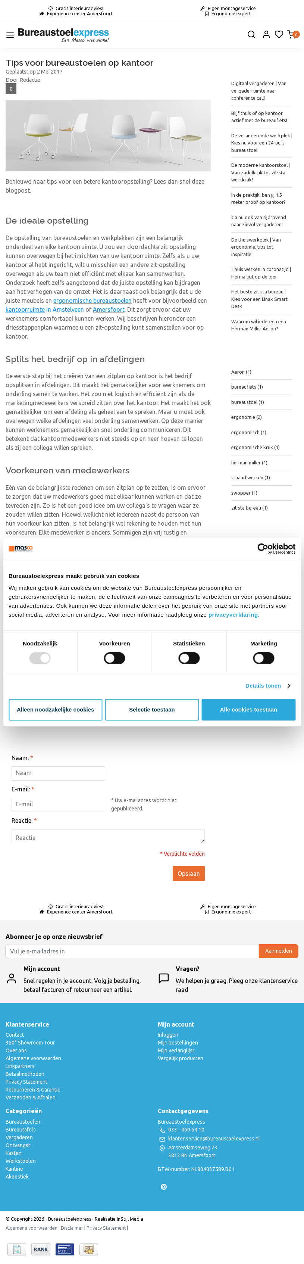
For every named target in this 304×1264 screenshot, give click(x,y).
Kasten (14, 1153)
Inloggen (168, 1035)
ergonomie (246, 417)
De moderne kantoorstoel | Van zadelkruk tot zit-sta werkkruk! (260, 172)
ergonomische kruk (255, 447)
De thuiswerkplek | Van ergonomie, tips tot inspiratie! (256, 247)
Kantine (14, 1169)
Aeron (241, 371)
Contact (15, 1035)
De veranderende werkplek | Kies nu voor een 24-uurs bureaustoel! (261, 143)
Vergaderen (19, 1137)
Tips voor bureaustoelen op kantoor (79, 62)
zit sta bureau (249, 507)
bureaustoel (247, 402)
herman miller (249, 462)
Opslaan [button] (189, 873)
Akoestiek (17, 1177)
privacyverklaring (233, 614)
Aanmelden (278, 951)
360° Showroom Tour (30, 1043)
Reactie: (24, 820)
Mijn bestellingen (178, 1043)
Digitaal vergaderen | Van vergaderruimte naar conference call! (258, 90)
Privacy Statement (26, 1082)
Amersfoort (109, 309)
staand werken (250, 477)
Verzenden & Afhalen (31, 1097)
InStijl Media (129, 1218)
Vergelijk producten (180, 1058)
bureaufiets (247, 386)
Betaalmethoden (25, 1074)
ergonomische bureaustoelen (92, 300)
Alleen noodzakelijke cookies (55, 709)
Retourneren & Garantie (33, 1090)
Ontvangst (18, 1145)
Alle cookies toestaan (248, 709)
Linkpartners (20, 1066)
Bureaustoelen (23, 1122)
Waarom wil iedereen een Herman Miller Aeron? (258, 325)
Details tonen (263, 685)
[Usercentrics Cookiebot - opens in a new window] (262, 548)
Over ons (16, 1050)
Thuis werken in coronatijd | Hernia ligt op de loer (261, 273)
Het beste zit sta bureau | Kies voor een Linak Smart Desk (259, 299)
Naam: (22, 757)
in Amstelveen (45, 309)
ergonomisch (248, 432)
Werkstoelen (21, 1161)
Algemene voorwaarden (33, 1058)
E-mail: (23, 789)
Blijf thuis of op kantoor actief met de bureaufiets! (259, 116)
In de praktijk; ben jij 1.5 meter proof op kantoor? (258, 198)
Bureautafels (21, 1130)
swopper (244, 492)
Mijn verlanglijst (176, 1050)
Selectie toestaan (152, 709)
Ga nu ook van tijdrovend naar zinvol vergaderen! (258, 221)
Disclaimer (72, 1227)
